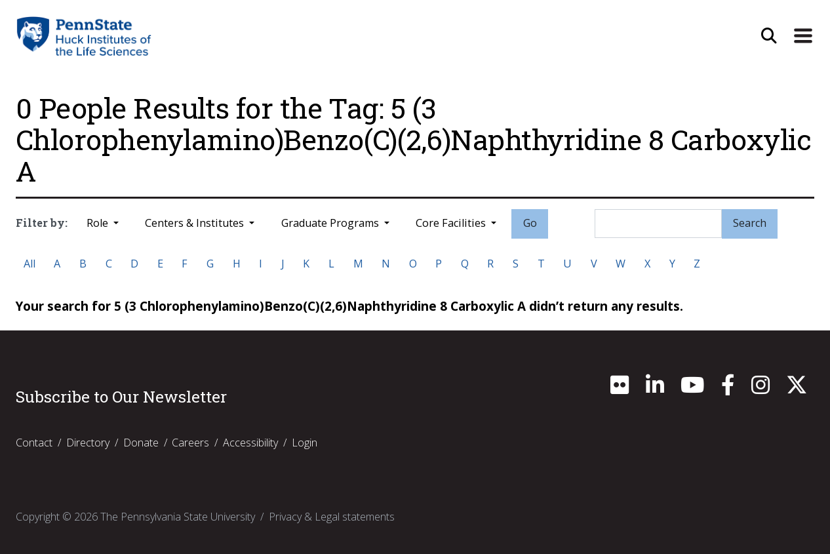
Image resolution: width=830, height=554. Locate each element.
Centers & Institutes (196, 223)
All (29, 263)
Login (304, 442)
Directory (87, 442)
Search (749, 223)
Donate (141, 442)
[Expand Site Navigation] (803, 36)
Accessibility (250, 442)
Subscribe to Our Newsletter (121, 396)
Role (99, 223)
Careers (190, 442)
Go (530, 223)
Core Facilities (452, 223)
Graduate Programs (331, 223)
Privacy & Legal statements (332, 516)
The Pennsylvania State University (177, 516)
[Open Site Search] (769, 36)
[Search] (658, 223)
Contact (34, 442)
